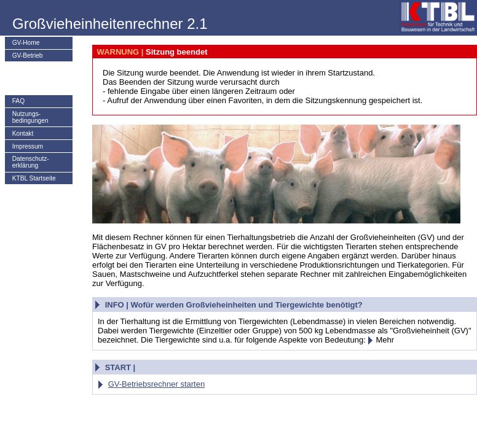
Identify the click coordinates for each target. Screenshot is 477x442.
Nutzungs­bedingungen (30, 117)
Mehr (381, 339)
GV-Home (26, 42)
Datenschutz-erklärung (30, 162)
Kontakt (23, 133)
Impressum (27, 146)
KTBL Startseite (34, 178)
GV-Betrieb (27, 55)
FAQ (18, 101)
